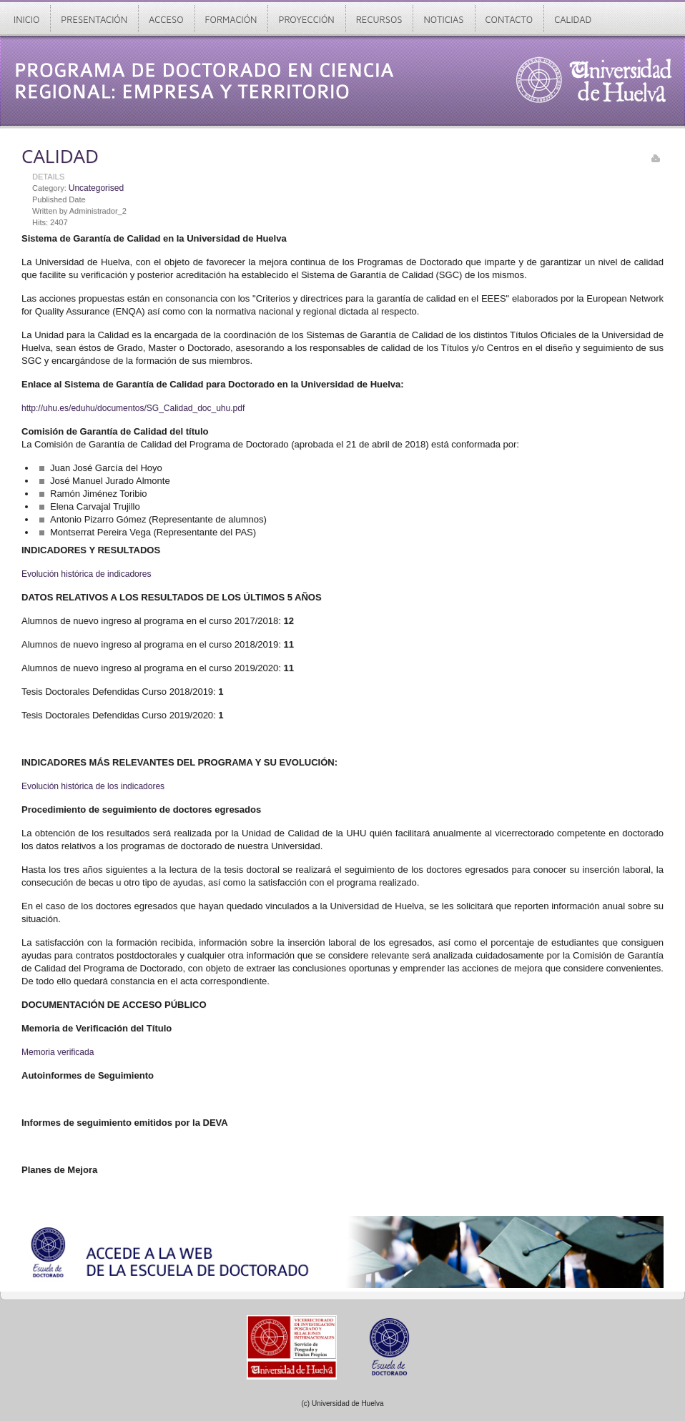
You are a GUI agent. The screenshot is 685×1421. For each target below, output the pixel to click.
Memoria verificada (57, 1052)
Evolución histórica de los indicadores (92, 786)
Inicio (26, 19)
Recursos (379, 19)
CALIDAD (60, 156)
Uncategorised (96, 188)
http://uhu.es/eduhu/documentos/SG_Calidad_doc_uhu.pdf (133, 408)
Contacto (509, 19)
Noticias (443, 19)
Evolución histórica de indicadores (86, 574)
